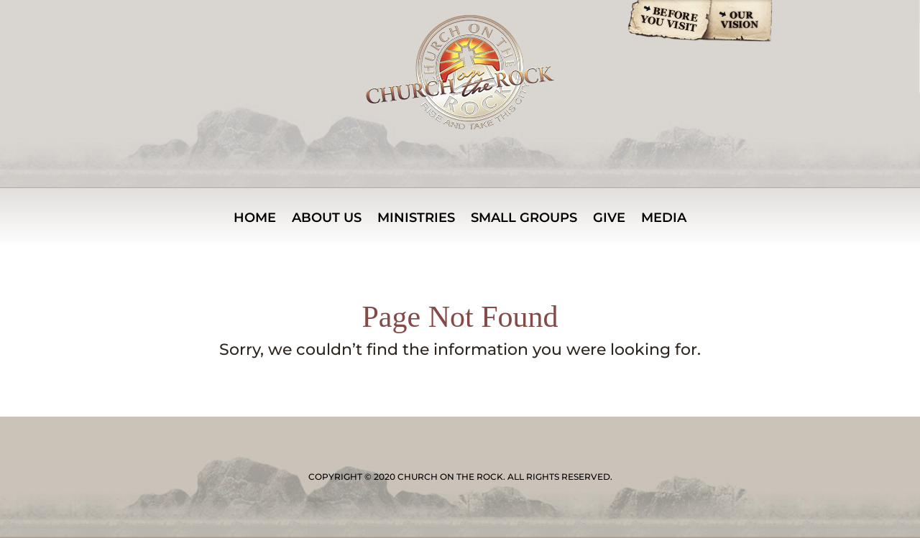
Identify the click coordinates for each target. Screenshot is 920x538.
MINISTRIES (416, 219)
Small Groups (524, 219)
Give (609, 219)
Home (255, 219)
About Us (327, 219)
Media (663, 219)
